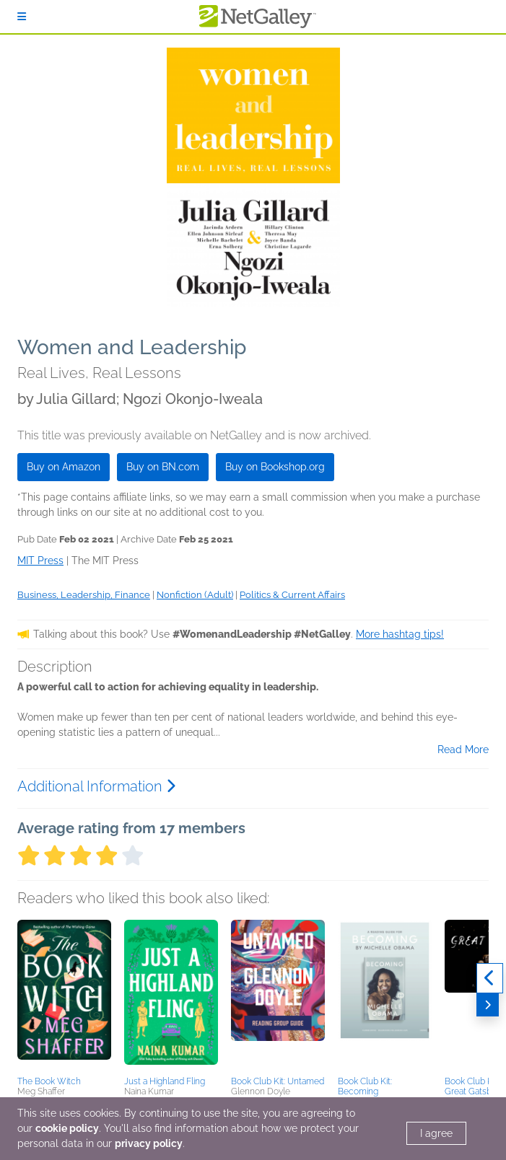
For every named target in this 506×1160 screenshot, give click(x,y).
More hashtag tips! (400, 634)
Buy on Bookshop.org (275, 467)
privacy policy (149, 1143)
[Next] (487, 1004)
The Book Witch (49, 1081)
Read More (463, 749)
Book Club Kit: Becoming (365, 1086)
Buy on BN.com (162, 467)
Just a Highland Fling (164, 1081)
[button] (64, 995)
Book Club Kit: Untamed (277, 1081)
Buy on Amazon (63, 467)
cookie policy (67, 1128)
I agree (436, 1133)
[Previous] (489, 978)
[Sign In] (22, 17)
